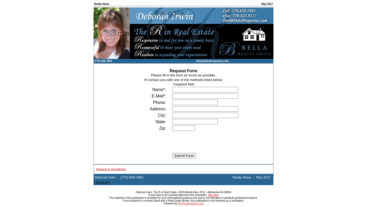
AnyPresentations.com (190, 203)
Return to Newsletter (111, 169)
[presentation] (183, 142)
